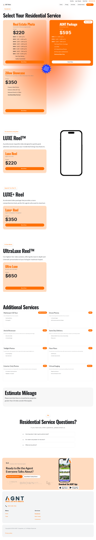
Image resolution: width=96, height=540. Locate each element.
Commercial (37, 519)
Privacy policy (8, 533)
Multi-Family (38, 516)
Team (6, 516)
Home (6, 513)
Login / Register (78, 1)
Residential (37, 513)
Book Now (72, 1)
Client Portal (85, 1)
